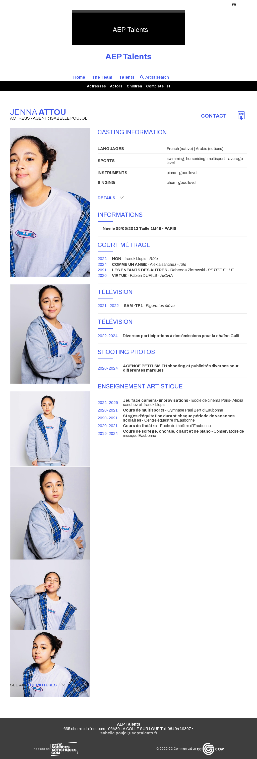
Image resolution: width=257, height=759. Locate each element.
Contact (214, 116)
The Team (102, 77)
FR (234, 4)
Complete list (158, 86)
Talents (127, 77)
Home (79, 77)
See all (37, 685)
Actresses (96, 86)
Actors (116, 86)
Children (134, 86)
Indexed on (55, 749)
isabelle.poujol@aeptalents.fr (128, 733)
